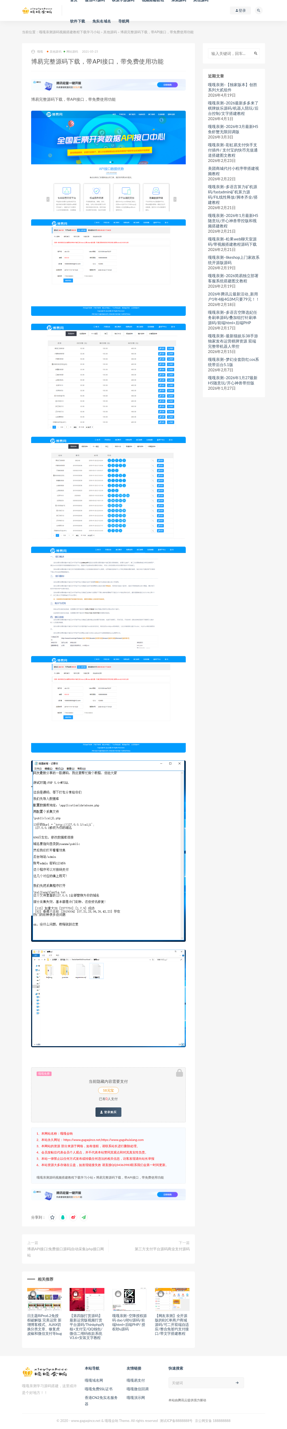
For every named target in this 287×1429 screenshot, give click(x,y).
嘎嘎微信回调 (138, 1389)
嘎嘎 (37, 52)
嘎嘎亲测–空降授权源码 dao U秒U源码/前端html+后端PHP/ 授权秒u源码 (129, 1322)
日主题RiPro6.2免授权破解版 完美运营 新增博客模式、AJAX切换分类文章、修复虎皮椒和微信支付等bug (44, 1324)
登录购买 (108, 1112)
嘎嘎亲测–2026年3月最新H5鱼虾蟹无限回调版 (233, 129)
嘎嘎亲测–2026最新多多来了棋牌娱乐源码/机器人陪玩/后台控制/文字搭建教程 (233, 108)
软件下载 (77, 21)
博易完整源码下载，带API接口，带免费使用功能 (130, 1177)
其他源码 (110, 32)
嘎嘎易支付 (136, 1380)
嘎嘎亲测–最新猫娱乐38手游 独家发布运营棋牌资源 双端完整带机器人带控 (233, 341)
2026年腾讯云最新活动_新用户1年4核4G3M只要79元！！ (234, 296)
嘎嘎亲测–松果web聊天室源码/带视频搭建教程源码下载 (232, 241)
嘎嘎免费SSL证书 (98, 1389)
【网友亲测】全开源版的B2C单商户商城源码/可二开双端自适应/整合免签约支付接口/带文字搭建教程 (172, 1324)
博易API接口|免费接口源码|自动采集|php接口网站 (65, 1252)
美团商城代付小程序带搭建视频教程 (233, 171)
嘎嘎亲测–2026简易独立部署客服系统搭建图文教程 (233, 278)
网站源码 (71, 51)
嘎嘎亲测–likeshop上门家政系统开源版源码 (234, 260)
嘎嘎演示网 (136, 1397)
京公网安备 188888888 (212, 1421)
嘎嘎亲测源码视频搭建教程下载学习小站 (69, 32)
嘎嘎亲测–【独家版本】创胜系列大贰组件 (232, 87)
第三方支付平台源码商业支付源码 (162, 1249)
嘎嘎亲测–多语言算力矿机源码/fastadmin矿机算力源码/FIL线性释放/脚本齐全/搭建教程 (233, 194)
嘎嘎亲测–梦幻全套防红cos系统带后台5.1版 (233, 362)
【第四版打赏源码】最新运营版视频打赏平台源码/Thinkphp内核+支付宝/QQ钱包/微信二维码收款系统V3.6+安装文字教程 (87, 1326)
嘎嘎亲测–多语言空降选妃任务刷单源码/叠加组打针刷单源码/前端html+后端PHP (232, 317)
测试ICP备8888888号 (176, 1421)
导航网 (124, 21)
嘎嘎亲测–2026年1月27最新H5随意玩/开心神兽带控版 (233, 380)
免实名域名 (101, 21)
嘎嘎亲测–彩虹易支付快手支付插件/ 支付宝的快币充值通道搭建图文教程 (233, 150)
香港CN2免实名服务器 (101, 1400)
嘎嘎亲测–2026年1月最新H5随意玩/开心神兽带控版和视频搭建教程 (233, 220)
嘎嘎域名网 (94, 1380)
